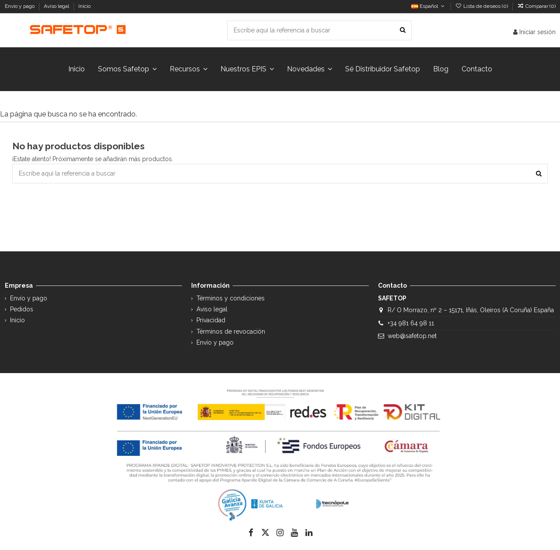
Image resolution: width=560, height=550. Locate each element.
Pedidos (21, 309)
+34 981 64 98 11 (411, 323)
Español (428, 6)
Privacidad (210, 320)
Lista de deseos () (482, 6)
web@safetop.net (412, 335)
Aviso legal (57, 6)
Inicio (84, 6)
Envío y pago (20, 6)
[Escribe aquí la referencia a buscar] (403, 30)
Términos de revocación (230, 331)
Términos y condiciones (230, 298)
